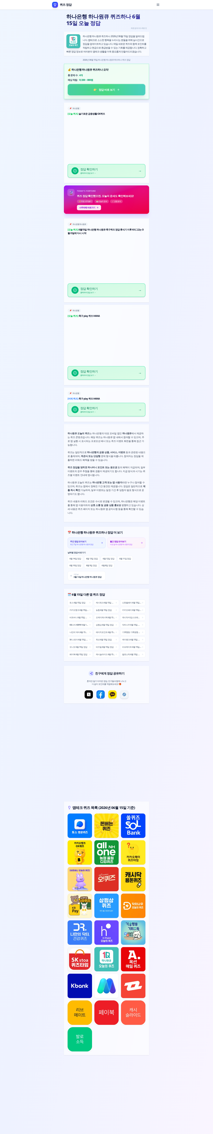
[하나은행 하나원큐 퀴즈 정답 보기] (106, 959)
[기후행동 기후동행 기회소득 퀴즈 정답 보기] (133, 932)
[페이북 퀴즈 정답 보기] (106, 1012)
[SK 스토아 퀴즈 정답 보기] (80, 959)
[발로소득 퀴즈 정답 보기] (80, 1039)
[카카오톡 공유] (112, 694)
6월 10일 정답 (75, 565)
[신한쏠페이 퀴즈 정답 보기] (133, 826)
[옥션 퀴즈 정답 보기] (133, 959)
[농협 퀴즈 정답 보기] (106, 852)
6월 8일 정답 (107, 565)
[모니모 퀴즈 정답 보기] (106, 986)
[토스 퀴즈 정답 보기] (80, 826)
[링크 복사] (124, 694)
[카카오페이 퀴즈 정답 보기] (133, 852)
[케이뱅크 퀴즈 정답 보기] (80, 986)
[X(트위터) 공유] (89, 694)
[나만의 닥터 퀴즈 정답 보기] (80, 932)
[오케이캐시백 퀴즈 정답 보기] (106, 879)
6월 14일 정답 (75, 558)
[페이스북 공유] (100, 694)
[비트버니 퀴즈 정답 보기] (80, 879)
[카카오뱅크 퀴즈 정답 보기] (80, 852)
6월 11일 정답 (125, 558)
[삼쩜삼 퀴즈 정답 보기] (106, 906)
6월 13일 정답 (92, 558)
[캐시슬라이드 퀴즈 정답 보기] (133, 1012)
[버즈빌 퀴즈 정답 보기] (133, 986)
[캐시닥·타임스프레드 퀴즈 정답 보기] (133, 879)
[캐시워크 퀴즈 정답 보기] (106, 826)
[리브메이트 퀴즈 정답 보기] (80, 1012)
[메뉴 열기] (158, 5)
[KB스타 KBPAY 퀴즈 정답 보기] (80, 906)
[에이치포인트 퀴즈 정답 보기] (106, 932)
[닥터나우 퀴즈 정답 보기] (133, 906)
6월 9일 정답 (91, 565)
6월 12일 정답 (108, 558)
